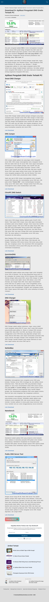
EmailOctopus (28, 538)
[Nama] (33, 532)
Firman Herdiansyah (14, 15)
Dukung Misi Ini (12, 519)
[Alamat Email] (16, 532)
